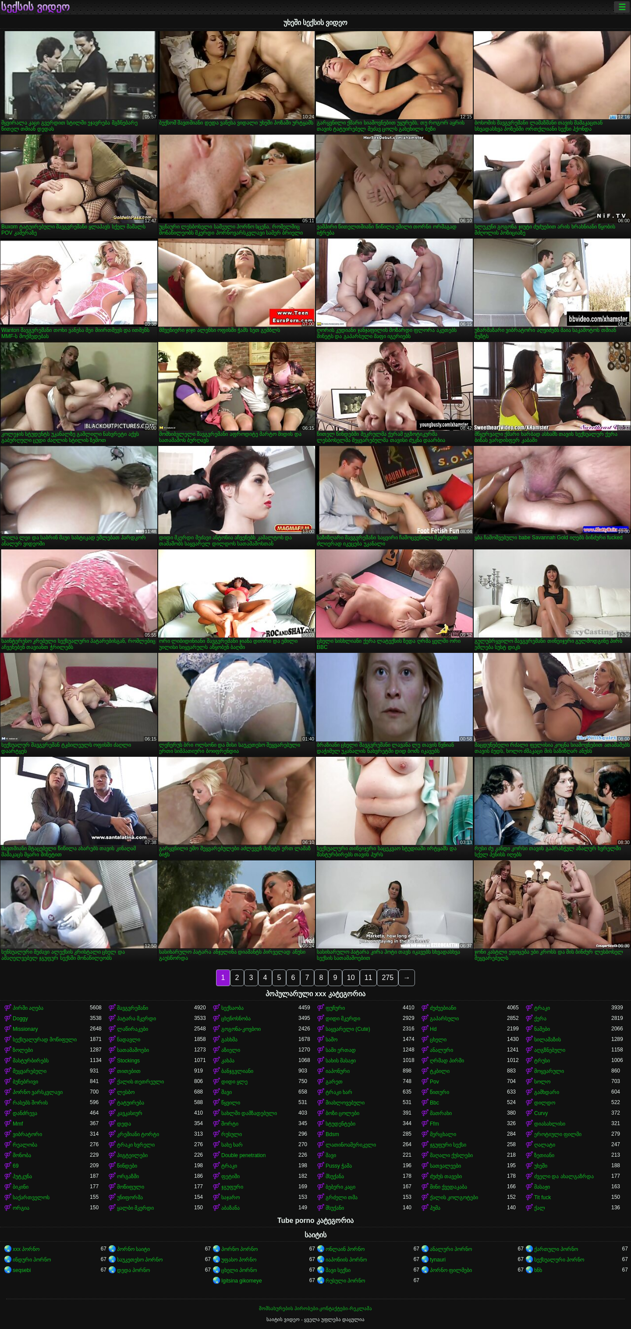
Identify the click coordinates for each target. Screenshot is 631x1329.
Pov (434, 1082)
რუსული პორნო (345, 1281)
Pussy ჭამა (339, 1166)
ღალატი (544, 1145)
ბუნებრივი (25, 1082)
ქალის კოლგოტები (454, 1197)
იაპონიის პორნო (346, 1260)
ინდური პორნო (32, 1260)
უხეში (540, 1166)
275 (387, 977)
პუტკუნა (22, 1176)
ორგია (21, 1208)
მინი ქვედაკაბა (448, 1187)
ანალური (441, 1050)
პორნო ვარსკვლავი (38, 1092)
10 (351, 977)
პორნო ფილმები (451, 1270)
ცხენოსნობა (236, 1018)
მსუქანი (335, 1208)
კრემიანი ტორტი (138, 1134)
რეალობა (25, 1145)
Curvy (541, 1113)
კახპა (227, 1061)
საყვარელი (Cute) (348, 1029)
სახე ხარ (232, 1145)
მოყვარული (549, 1071)
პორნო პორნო (239, 1249)
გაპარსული (444, 1018)
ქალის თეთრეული (140, 1082)
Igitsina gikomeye (241, 1281)
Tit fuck (542, 1197)
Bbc (434, 1103)
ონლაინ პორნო (345, 1249)
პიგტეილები (132, 1155)
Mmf (18, 1124)
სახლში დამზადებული (249, 1113)
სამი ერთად (341, 1050)
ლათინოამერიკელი (351, 1145)
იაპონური (338, 1071)
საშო (331, 1040)
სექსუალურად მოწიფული (45, 1040)
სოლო (542, 1082)
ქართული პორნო (556, 1249)
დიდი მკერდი (343, 1018)
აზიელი (230, 1050)
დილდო (544, 1103)
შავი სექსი (338, 1270)
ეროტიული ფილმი (557, 1134)
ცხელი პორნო (239, 1270)
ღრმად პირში (447, 1061)
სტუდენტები (340, 1124)
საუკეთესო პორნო (140, 1260)
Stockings (128, 1061)
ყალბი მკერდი (135, 1208)
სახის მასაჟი (341, 1061)
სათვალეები (445, 1166)
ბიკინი (20, 1187)
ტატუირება (130, 1103)
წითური (439, 1092)
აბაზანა (230, 1208)
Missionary (25, 1029)
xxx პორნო (26, 1249)
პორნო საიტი (133, 1249)
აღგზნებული (549, 1050)
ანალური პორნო (451, 1249)
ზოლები (23, 1050)
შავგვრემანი (132, 1008)
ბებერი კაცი (340, 1187)
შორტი (229, 1124)
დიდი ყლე (234, 1082)
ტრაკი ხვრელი (136, 1145)
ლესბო (126, 1092)
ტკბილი (440, 1071)
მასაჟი (542, 1187)
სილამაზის (547, 1040)
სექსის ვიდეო (35, 7)
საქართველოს (31, 1197)
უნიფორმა (130, 1197)
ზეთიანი (544, 1155)
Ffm (434, 1124)
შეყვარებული (29, 1071)
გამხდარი (546, 1092)
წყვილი (230, 1103)
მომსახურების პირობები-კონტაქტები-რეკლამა (315, 1308)
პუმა (435, 1208)
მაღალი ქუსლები (451, 1155)
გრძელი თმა (342, 1197)
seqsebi (22, 1270)
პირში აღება (28, 1008)
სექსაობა (232, 1008)
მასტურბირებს (31, 1061)
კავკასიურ (129, 1113)
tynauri (438, 1260)
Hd (433, 1029)
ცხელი (438, 1040)
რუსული (231, 1134)
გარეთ (334, 1082)
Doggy (20, 1018)
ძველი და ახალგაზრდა (564, 1176)
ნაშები (542, 1029)
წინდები (127, 1166)
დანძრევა (25, 1113)
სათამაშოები (133, 1050)
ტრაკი (542, 1008)
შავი (226, 1092)
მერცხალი (443, 1134)
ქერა (540, 1018)
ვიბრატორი (27, 1134)
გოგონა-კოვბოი (241, 1029)
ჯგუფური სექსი (448, 1145)
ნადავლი (128, 1040)
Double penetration (243, 1155)
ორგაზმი (128, 1176)
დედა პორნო (133, 1270)
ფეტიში (230, 1176)
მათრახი (441, 1113)
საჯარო (230, 1197)
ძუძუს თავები (446, 1176)
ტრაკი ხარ (339, 1092)
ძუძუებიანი (443, 1008)
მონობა (22, 1155)
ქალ (539, 1208)
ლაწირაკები (132, 1029)
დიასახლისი (549, 1124)
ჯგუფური (232, 1187)
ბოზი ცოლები (342, 1113)
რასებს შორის (30, 1103)
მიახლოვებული (345, 1103)
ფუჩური (335, 1008)
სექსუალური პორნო (559, 1260)
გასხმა (229, 1040)
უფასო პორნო (238, 1260)
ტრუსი (542, 1061)
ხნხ (538, 1270)
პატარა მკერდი (136, 1018)
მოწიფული (130, 1187)
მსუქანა (335, 1176)
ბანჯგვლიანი (237, 1071)
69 (15, 1166)
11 (368, 977)
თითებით (129, 1071)
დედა (124, 1124)
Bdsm (332, 1134)
